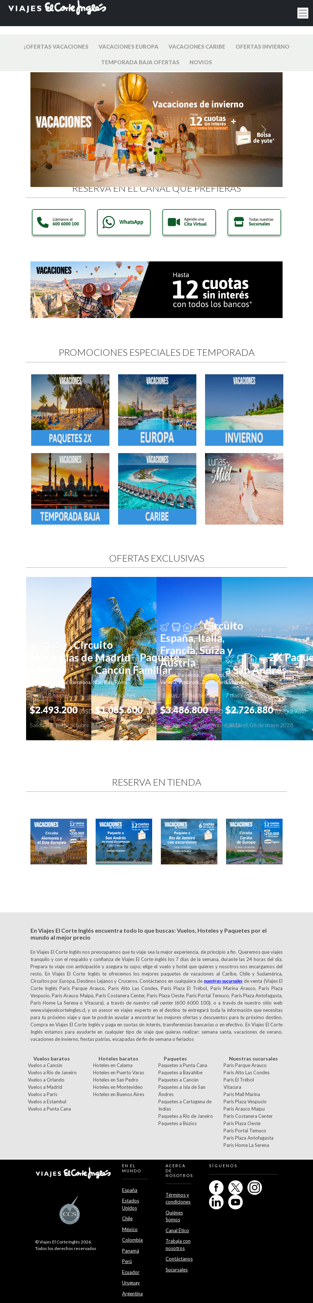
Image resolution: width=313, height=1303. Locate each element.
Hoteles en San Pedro (115, 1080)
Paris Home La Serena (246, 1145)
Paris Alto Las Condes (247, 1072)
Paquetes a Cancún (178, 1080)
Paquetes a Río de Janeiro (185, 1116)
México (130, 1229)
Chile (127, 1218)
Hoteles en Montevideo (118, 1087)
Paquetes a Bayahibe (180, 1072)
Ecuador (130, 1272)
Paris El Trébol (239, 1080)
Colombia (132, 1240)
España (129, 1190)
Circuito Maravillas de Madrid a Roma (80, 657)
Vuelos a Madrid (45, 1087)
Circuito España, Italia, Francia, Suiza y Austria (201, 644)
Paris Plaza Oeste (242, 1123)
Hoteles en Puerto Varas (118, 1072)
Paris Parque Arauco (245, 1065)
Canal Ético (177, 1230)
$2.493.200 (70, 709)
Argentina (132, 1293)
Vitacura (232, 1087)
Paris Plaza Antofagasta (249, 1138)
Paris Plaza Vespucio (245, 1101)
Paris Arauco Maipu (244, 1109)
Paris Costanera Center (248, 1116)
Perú (127, 1261)
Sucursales (177, 1270)
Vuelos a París (42, 1094)
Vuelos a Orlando (46, 1080)
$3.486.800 (200, 709)
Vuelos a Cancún (45, 1065)
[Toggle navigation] (303, 13)
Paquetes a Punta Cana (182, 1065)
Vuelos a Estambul (47, 1101)
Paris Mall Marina (242, 1094)
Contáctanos (179, 1259)
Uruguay (131, 1283)
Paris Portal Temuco (245, 1130)
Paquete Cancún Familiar (137, 663)
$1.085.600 (135, 709)
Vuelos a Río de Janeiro (52, 1072)
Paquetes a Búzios (177, 1123)
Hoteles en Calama (113, 1065)
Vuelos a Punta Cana (49, 1109)
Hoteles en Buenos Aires (118, 1094)
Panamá (130, 1251)
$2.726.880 (265, 709)
